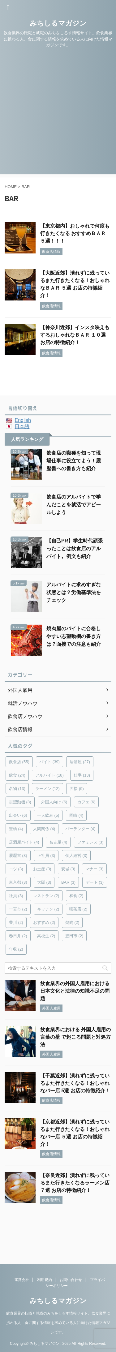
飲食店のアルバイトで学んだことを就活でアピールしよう (73, 504)
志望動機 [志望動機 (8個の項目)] (20, 802)
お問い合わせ (71, 1280)
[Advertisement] (58, 116)
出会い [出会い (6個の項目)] (18, 815)
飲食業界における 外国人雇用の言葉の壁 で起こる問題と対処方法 (75, 1037)
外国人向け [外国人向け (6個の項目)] (54, 802)
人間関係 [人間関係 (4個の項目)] (44, 828)
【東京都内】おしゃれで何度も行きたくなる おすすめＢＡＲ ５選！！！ (75, 233)
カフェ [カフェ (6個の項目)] (86, 802)
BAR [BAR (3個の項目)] (68, 882)
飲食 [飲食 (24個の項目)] (17, 775)
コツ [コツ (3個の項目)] (16, 869)
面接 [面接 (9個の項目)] (77, 788)
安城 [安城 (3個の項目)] (68, 869)
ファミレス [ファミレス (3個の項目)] (90, 842)
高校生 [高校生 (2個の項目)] (46, 936)
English (23, 420)
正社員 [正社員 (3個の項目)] (46, 855)
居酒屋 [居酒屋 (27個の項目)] (80, 761)
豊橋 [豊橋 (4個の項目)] (16, 828)
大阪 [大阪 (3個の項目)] (44, 882)
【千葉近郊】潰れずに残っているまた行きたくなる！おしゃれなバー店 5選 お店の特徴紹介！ (75, 1083)
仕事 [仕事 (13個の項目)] (82, 775)
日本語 (22, 426)
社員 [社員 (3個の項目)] (16, 895)
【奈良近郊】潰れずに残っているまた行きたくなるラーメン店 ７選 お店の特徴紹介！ (75, 1183)
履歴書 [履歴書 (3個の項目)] (18, 855)
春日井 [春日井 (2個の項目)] (18, 936)
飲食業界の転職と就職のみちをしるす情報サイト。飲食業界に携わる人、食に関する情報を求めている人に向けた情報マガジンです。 (58, 1322)
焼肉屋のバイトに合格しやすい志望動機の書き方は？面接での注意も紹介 (73, 636)
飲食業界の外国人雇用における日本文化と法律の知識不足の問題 (75, 991)
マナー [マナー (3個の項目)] (94, 869)
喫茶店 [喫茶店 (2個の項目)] (78, 909)
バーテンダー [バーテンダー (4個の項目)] (80, 828)
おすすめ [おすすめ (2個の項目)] (44, 922)
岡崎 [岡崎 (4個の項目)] (76, 815)
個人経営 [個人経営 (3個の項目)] (76, 855)
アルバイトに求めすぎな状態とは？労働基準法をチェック (73, 592)
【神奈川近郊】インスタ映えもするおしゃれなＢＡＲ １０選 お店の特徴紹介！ (75, 335)
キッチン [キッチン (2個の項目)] (48, 909)
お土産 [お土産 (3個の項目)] (42, 869)
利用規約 (44, 1280)
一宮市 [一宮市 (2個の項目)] (18, 909)
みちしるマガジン (58, 23)
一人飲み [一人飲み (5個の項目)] (48, 815)
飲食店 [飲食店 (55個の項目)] (19, 761)
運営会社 (21, 1280)
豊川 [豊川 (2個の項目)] (16, 922)
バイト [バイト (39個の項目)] (49, 761)
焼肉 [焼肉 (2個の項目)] (72, 922)
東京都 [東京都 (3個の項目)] (18, 882)
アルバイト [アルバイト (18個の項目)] (49, 775)
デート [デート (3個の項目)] (95, 882)
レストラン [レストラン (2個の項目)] (46, 895)
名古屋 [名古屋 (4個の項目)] (58, 842)
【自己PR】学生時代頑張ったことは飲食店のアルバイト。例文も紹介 (74, 548)
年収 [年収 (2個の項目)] (16, 949)
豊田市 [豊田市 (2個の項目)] (74, 936)
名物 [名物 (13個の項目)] (17, 788)
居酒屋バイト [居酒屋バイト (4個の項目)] (24, 842)
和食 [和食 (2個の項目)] (76, 895)
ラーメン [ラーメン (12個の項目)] (47, 788)
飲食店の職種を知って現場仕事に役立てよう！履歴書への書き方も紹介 (73, 460)
